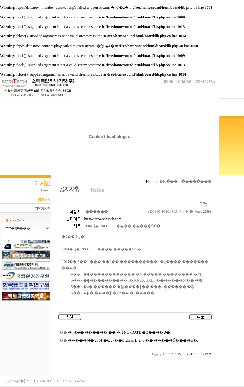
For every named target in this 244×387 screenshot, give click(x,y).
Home (150, 181)
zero (208, 354)
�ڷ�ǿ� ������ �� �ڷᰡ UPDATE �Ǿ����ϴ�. (119, 332)
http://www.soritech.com (103, 219)
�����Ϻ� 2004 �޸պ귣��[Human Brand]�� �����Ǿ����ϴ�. (133, 340)
